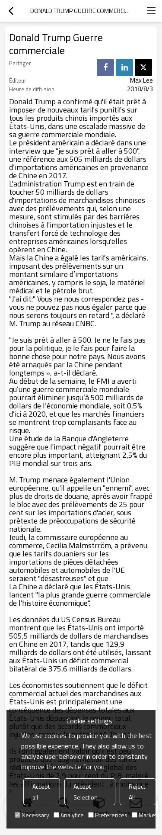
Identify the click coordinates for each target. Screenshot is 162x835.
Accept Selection (85, 792)
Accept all (41, 792)
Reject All (137, 792)
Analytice (69, 814)
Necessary (32, 814)
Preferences (107, 814)
